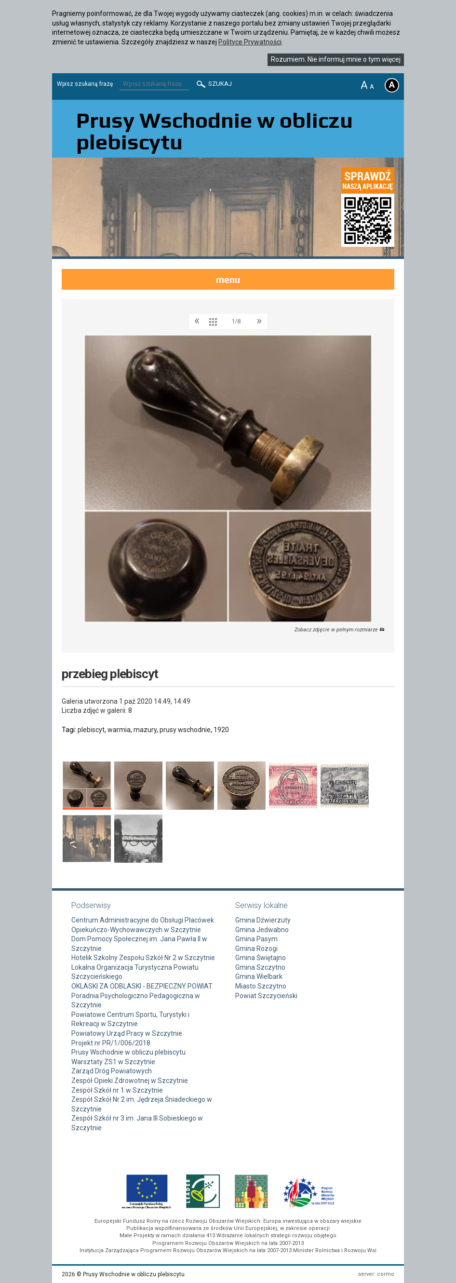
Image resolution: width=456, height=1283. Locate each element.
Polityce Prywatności (250, 42)
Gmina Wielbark (258, 976)
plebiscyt (91, 730)
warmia (119, 730)
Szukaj (213, 84)
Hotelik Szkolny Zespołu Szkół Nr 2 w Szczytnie (143, 958)
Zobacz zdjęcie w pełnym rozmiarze (340, 630)
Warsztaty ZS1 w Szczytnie (113, 1062)
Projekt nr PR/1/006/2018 (110, 1043)
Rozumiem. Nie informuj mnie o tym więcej (336, 59)
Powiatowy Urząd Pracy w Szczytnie (126, 1033)
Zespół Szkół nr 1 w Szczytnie (117, 1090)
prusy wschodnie (185, 730)
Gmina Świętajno (260, 958)
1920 (221, 730)
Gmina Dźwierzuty (263, 920)
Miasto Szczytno (260, 986)
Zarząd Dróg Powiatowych (111, 1071)
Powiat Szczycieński (266, 996)
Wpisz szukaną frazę (85, 83)
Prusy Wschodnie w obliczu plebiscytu (128, 1052)
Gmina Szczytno (260, 967)
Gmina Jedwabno (262, 930)
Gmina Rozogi (256, 948)
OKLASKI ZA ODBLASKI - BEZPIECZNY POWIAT (142, 986)
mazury (145, 730)
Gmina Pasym (256, 939)
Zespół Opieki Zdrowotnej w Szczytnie (129, 1080)
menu (228, 279)
